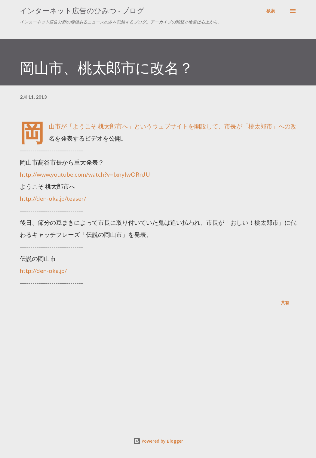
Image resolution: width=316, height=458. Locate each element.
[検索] (270, 10)
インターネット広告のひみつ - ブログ (82, 10)
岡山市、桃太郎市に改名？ (106, 68)
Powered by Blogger (158, 441)
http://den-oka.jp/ (43, 270)
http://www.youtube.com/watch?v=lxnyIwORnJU (85, 174)
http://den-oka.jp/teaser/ (53, 198)
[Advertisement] (158, 369)
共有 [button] (285, 302)
